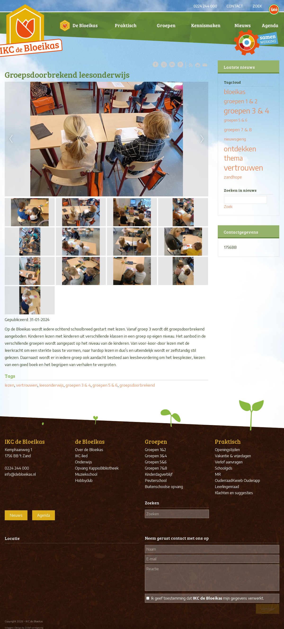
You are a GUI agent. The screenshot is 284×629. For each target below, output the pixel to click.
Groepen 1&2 (155, 449)
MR (218, 474)
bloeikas (234, 91)
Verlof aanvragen (229, 462)
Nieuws (16, 515)
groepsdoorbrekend (137, 385)
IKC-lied (81, 455)
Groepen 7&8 (156, 468)
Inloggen (9, 627)
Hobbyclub (84, 480)
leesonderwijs (51, 385)
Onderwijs (83, 462)
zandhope (233, 177)
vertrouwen (26, 385)
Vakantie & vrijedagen (233, 455)
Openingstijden (227, 449)
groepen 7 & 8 (238, 129)
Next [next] (202, 139)
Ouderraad (223, 480)
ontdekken (240, 148)
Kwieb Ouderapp (246, 480)
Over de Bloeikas (89, 449)
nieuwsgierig (235, 138)
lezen (9, 385)
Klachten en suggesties (234, 492)
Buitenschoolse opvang (164, 486)
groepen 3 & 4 (78, 385)
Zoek (228, 206)
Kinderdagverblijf (159, 474)
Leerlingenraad (227, 486)
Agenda (43, 515)
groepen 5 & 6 (105, 385)
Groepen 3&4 (156, 455)
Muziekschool (86, 474)
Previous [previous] (11, 139)
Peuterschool (156, 480)
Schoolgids (223, 468)
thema (233, 158)
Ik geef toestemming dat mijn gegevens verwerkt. (207, 598)
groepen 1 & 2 (240, 101)
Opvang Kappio (87, 468)
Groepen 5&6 (156, 462)
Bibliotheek (109, 468)
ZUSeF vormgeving (34, 627)
